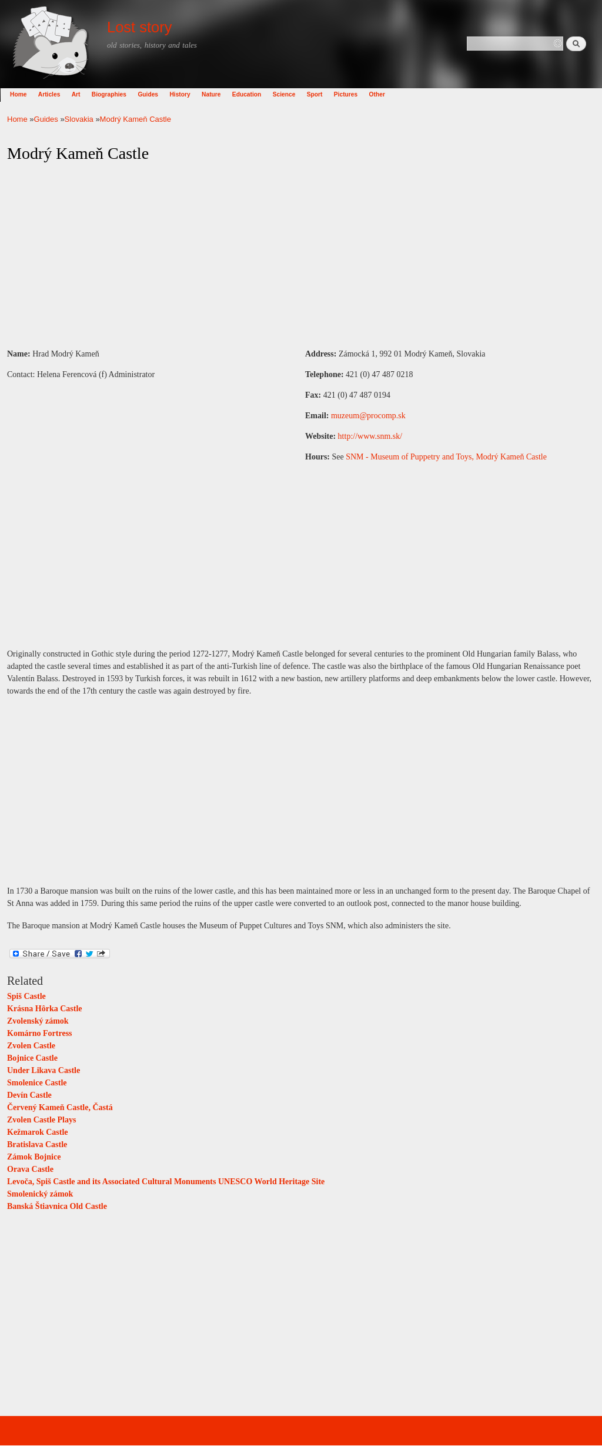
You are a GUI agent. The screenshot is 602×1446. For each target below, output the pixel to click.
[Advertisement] (301, 256)
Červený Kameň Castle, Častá (60, 1107)
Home (25, 94)
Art (83, 94)
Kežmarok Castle (37, 1132)
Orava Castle (30, 1169)
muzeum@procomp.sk (368, 415)
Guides (155, 94)
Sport (322, 94)
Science (291, 94)
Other (384, 94)
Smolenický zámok (40, 1194)
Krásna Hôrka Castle (44, 1008)
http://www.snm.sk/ (370, 436)
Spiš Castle (26, 996)
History (186, 94)
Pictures (352, 94)
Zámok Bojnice (34, 1156)
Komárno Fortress (39, 1033)
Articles (56, 94)
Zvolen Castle (31, 1045)
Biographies (116, 94)
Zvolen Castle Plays (41, 1119)
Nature (218, 94)
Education (253, 94)
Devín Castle (29, 1095)
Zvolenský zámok (38, 1021)
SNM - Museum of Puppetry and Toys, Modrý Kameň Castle (446, 456)
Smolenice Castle (36, 1082)
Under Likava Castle (43, 1070)
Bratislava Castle (37, 1144)
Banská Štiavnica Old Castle (57, 1206)
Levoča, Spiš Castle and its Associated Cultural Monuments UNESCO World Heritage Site (166, 1181)
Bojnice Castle (32, 1058)
